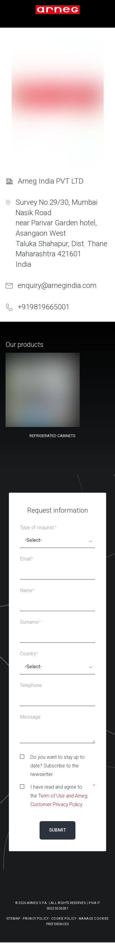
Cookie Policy (63, 918)
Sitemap (13, 918)
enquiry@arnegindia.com (57, 285)
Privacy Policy (35, 918)
